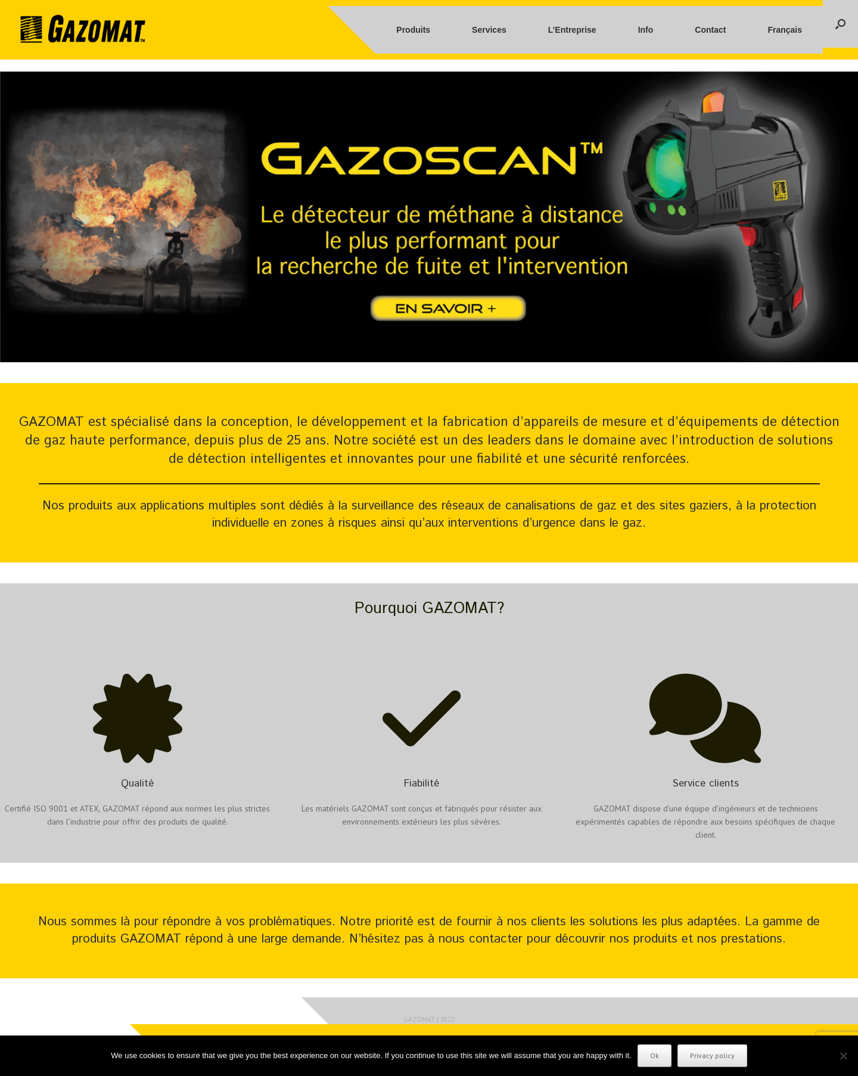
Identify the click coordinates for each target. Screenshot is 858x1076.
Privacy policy (712, 1055)
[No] (843, 1056)
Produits (413, 30)
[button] (840, 24)
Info (646, 30)
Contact (710, 30)
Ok (654, 1055)
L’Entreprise (572, 30)
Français (784, 30)
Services (489, 30)
